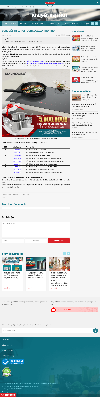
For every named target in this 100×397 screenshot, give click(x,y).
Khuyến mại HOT (14, 7)
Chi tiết (10, 288)
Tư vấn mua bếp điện (89, 23)
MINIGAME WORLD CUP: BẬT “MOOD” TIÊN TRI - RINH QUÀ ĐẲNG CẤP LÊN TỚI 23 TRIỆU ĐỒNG (89, 38)
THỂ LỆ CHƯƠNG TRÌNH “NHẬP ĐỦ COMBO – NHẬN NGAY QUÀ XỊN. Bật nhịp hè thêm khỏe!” (89, 70)
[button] (92, 23)
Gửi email (16, 194)
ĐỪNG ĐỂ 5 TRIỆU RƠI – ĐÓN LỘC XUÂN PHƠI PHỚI (36, 7)
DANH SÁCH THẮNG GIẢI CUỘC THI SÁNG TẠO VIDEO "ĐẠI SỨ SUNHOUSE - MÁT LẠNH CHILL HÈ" (88, 49)
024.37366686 (33, 386)
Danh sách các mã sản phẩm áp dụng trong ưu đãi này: (24, 41)
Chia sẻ (68, 35)
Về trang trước (6, 194)
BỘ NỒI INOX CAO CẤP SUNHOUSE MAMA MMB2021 (45, 63)
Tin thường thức (38, 23)
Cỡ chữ (58, 35)
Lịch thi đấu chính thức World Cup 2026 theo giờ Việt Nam (89, 59)
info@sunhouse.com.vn (12, 392)
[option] (10, 23)
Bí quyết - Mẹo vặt (71, 23)
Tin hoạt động (54, 23)
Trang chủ (5, 7)
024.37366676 (23, 386)
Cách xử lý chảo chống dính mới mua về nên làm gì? (89, 97)
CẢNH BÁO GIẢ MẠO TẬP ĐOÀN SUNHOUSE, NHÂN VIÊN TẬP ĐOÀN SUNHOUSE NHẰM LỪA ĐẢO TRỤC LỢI (89, 80)
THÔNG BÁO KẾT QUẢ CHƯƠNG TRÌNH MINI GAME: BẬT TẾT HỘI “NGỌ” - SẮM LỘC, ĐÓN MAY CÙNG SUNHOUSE (62, 277)
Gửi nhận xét (58, 240)
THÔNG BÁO (23, 23)
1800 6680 (18, 389)
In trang (26, 194)
